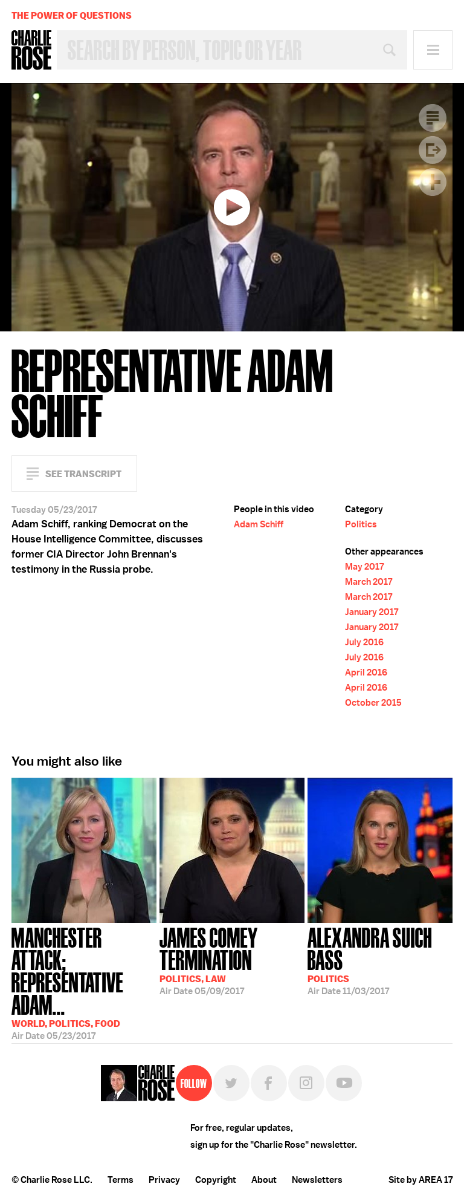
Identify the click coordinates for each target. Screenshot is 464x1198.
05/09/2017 (232, 960)
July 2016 (364, 642)
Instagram (306, 1083)
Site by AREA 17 (420, 1180)
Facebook (269, 1083)
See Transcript (83, 474)
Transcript (432, 118)
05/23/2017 (83, 977)
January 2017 (371, 612)
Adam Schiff (258, 524)
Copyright (215, 1180)
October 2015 (373, 703)
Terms (121, 1180)
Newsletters (317, 1180)
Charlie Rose (31, 50)
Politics (361, 524)
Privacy (164, 1180)
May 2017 (364, 567)
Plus (432, 182)
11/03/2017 (380, 960)
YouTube (344, 1083)
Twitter (231, 1083)
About (264, 1180)
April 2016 (366, 672)
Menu (433, 50)
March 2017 (368, 582)
